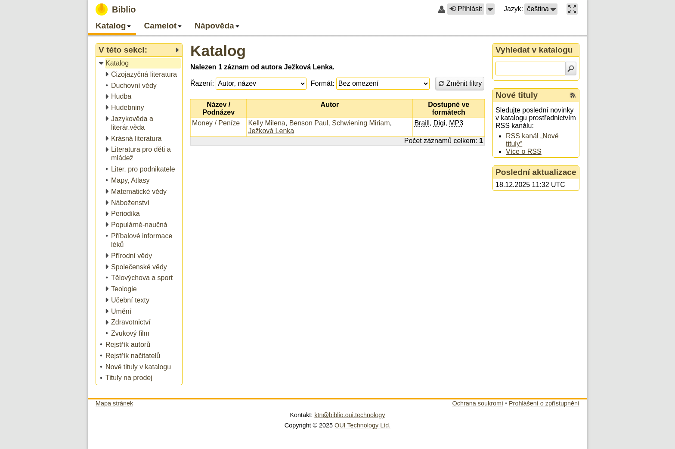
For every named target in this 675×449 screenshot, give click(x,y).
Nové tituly (516, 95)
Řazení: (202, 83)
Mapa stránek (114, 403)
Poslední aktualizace (535, 172)
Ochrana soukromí (477, 403)
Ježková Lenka (271, 130)
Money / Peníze (216, 123)
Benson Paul (308, 123)
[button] (490, 9)
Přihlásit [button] (465, 8)
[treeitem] (140, 63)
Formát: (322, 83)
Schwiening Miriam (361, 123)
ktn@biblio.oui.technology (349, 415)
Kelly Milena (266, 123)
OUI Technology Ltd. (362, 425)
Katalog (218, 50)
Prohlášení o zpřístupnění (544, 403)
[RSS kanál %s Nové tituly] (573, 95)
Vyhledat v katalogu (534, 49)
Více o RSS (524, 151)
